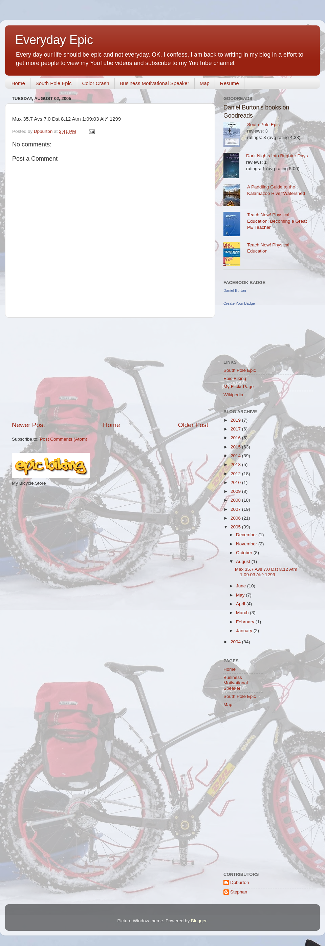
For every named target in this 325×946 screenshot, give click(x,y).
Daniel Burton (234, 290)
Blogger (199, 920)
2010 (236, 482)
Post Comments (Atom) (63, 439)
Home (18, 83)
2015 (236, 446)
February (246, 621)
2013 (236, 464)
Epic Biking (234, 378)
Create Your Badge (239, 303)
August (244, 561)
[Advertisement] (110, 369)
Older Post (193, 424)
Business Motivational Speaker (154, 83)
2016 (236, 437)
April (241, 603)
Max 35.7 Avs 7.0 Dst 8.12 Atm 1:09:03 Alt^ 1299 (266, 572)
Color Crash (95, 83)
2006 (236, 518)
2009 (236, 491)
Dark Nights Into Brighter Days (277, 155)
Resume (229, 83)
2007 (236, 509)
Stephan (238, 891)
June (241, 585)
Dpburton (239, 882)
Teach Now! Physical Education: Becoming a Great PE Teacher (277, 221)
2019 (236, 420)
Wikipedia (233, 394)
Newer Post (28, 424)
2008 (236, 500)
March (243, 612)
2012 (236, 473)
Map (205, 83)
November (247, 543)
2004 (236, 641)
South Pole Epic (54, 83)
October (245, 552)
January (245, 630)
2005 (236, 526)
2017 (236, 428)
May (241, 595)
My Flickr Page (238, 386)
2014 (236, 455)
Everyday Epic (54, 40)
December (247, 534)
